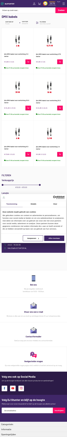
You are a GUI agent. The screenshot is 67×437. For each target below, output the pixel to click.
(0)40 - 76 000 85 (14, 245)
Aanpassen (33, 238)
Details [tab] (33, 204)
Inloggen (34, 3)
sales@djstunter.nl (17, 248)
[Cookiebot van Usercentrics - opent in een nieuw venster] (54, 197)
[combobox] (27, 10)
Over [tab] (55, 204)
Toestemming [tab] (11, 204)
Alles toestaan (54, 238)
